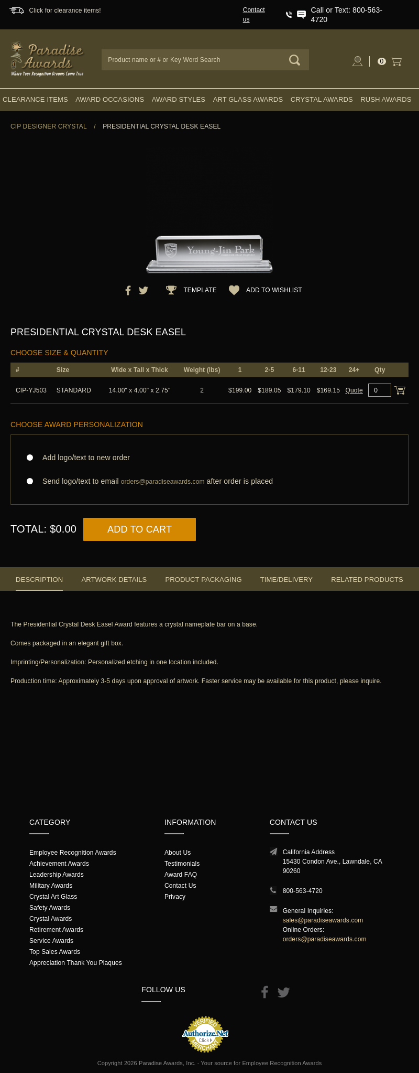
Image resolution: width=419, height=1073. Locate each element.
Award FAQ (180, 874)
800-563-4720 (303, 891)
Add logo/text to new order (83, 457)
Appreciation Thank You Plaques (75, 962)
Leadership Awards (56, 874)
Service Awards (51, 940)
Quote (354, 390)
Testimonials (182, 863)
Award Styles (178, 99)
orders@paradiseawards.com (325, 939)
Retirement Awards (56, 929)
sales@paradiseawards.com (323, 920)
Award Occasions (109, 99)
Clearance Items (35, 99)
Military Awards (50, 885)
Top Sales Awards (54, 951)
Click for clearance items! (65, 10)
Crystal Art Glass (53, 896)
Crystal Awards (322, 99)
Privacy (174, 896)
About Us (177, 852)
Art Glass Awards (248, 99)
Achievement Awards (59, 863)
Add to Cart (139, 529)
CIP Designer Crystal (48, 126)
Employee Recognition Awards (72, 852)
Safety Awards (49, 907)
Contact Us (180, 885)
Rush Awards (385, 99)
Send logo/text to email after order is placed (209, 481)
